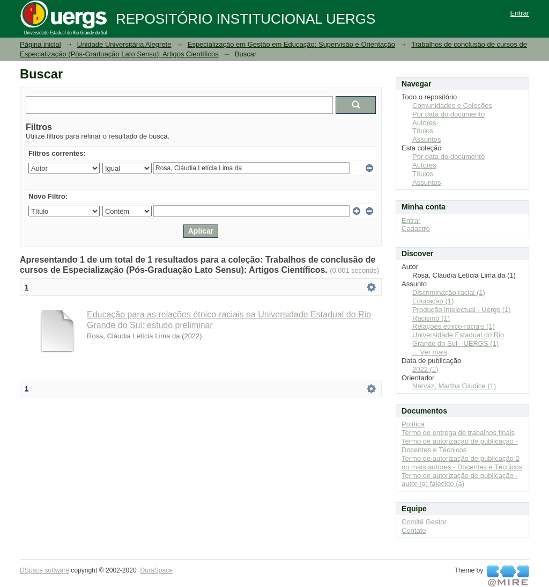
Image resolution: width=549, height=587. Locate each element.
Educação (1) (433, 301)
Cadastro (416, 228)
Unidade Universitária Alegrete (124, 44)
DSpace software (44, 570)
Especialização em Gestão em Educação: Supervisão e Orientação (291, 44)
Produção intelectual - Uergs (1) (461, 310)
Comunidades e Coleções (452, 106)
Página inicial (40, 44)
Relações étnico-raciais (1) (453, 326)
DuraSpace (156, 570)
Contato (414, 530)
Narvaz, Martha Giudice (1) (454, 386)
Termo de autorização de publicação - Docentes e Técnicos (460, 445)
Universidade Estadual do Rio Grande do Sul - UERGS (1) (458, 339)
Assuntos (426, 139)
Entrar (519, 13)
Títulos (422, 131)
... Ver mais (429, 352)
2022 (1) (425, 369)
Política (413, 424)
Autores (424, 123)
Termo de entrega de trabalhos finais (458, 433)
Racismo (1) (431, 318)
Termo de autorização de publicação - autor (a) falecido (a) (460, 480)
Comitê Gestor (424, 522)
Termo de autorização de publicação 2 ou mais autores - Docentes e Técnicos (462, 462)
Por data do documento (448, 114)
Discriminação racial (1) (448, 292)
